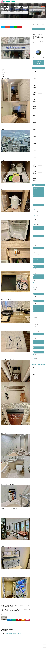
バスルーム (4, 72)
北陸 (34, 261)
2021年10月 (35, 157)
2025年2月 (34, 78)
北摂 (34, 280)
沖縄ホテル (19, 11)
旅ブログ (26, 12)
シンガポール (36, 195)
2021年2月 (34, 173)
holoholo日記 (36, 188)
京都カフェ (35, 238)
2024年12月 (35, 80)
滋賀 (34, 333)
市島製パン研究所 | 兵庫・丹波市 (37, 34)
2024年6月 (34, 92)
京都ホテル (35, 245)
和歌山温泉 (35, 273)
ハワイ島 (35, 219)
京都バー (35, 243)
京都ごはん (35, 240)
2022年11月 (35, 127)
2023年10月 (35, 106)
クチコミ (9, 12)
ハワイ (35, 204)
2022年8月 (34, 134)
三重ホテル (35, 233)
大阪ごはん (35, 287)
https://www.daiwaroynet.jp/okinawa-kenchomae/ (13, 633)
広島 (34, 301)
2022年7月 (34, 136)
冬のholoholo (36, 259)
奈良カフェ (35, 296)
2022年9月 (34, 131)
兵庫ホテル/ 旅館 (36, 254)
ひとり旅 (15, 11)
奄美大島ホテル (37, 359)
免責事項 (34, 372)
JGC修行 (13, 11)
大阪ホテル (35, 289)
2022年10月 (35, 129)
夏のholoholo (36, 275)
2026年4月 (34, 71)
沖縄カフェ (35, 312)
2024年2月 (34, 99)
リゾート (18, 12)
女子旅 (23, 12)
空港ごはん (35, 345)
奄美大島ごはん (37, 358)
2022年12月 (35, 124)
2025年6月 (34, 73)
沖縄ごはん (35, 315)
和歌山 (35, 266)
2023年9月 (34, 108)
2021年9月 (34, 159)
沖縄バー (35, 319)
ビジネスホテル (15, 12)
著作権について (35, 374)
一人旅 (20, 12)
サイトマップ (35, 367)
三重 (34, 229)
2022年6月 (34, 138)
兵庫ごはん (35, 252)
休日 (21, 12)
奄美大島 (35, 354)
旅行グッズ (35, 305)
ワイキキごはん (37, 217)
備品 (3, 70)
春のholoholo (36, 308)
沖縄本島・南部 (23, 11)
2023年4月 (34, 120)
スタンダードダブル (5, 69)
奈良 (34, 294)
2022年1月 (34, 150)
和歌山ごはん (36, 268)
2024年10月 (35, 85)
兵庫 (34, 247)
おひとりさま (6, 12)
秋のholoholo (36, 340)
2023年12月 (35, 101)
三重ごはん (35, 231)
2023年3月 (34, 122)
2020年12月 (35, 178)
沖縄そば (36, 317)
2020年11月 (35, 180)
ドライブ (12, 12)
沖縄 (17, 11)
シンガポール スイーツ (37, 197)
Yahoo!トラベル (18, 619)
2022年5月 (34, 141)
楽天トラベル (14, 619)
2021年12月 (35, 152)
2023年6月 (34, 115)
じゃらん (23, 619)
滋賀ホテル (35, 338)
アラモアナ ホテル (37, 211)
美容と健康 (35, 347)
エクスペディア (27, 619)
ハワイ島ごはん (37, 221)
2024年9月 (34, 87)
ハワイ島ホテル (37, 224)
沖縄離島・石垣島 (36, 331)
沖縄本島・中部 (36, 324)
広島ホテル (35, 303)
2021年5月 (34, 166)
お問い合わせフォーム (36, 376)
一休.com (9, 619)
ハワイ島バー (37, 223)
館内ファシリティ (5, 74)
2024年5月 (34, 94)
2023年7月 (34, 113)
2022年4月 (34, 143)
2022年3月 (34, 145)
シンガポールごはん (37, 202)
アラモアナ (36, 209)
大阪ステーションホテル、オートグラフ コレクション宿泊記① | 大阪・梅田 (38, 41)
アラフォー (3, 12)
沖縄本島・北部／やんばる (37, 326)
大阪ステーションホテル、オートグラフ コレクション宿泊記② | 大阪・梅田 (38, 37)
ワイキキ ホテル (37, 215)
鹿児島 (35, 352)
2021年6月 (34, 164)
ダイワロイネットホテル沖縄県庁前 (13, 616)
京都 (34, 236)
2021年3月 (34, 171)
